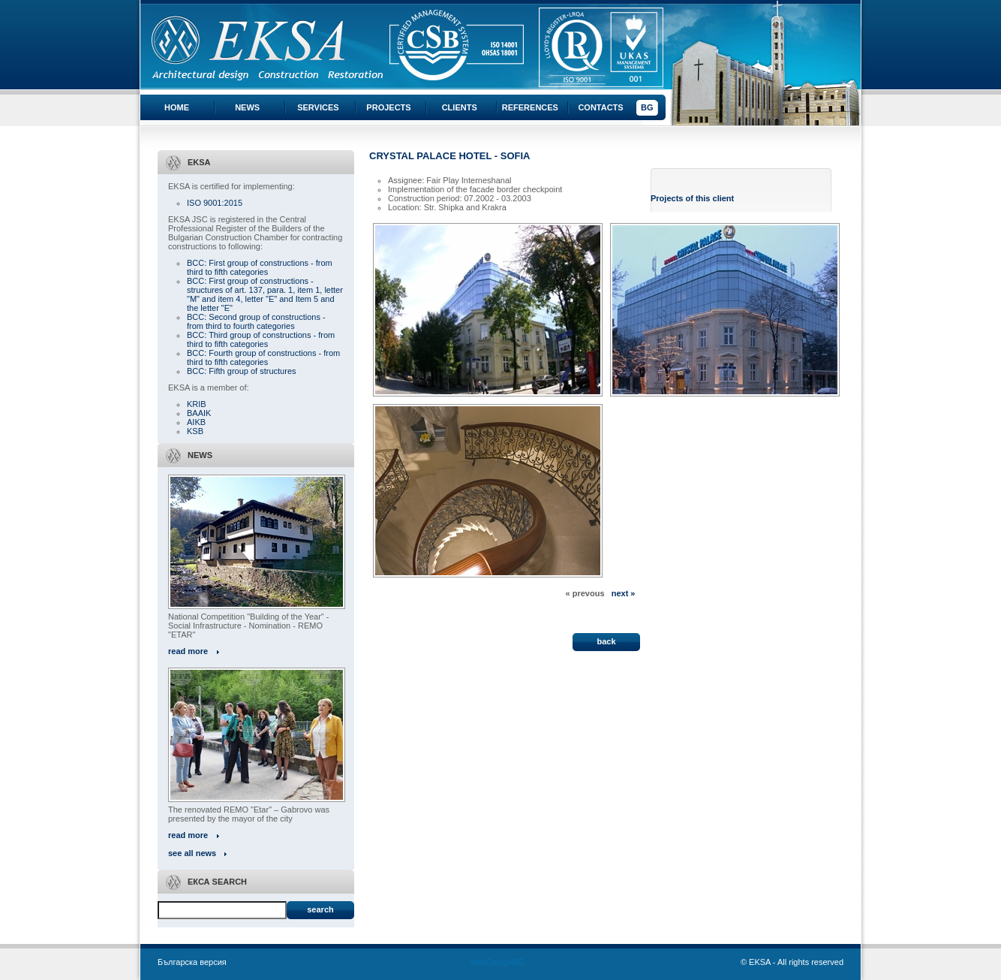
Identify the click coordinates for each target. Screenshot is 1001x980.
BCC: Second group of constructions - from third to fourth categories (256, 321)
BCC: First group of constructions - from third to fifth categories (259, 267)
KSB (195, 431)
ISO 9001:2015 (214, 202)
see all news (192, 853)
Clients (459, 107)
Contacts (600, 107)
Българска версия (192, 961)
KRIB (196, 404)
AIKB (196, 422)
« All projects (395, 602)
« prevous (585, 593)
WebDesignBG (497, 961)
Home (176, 107)
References (530, 107)
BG (647, 107)
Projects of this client (692, 198)
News (247, 107)
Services (317, 107)
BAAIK (199, 413)
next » (624, 593)
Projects (388, 107)
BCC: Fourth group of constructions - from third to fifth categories (263, 357)
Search (320, 909)
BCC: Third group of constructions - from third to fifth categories (261, 339)
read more (188, 651)
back (606, 641)
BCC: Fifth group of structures (241, 370)
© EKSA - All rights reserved (792, 961)
